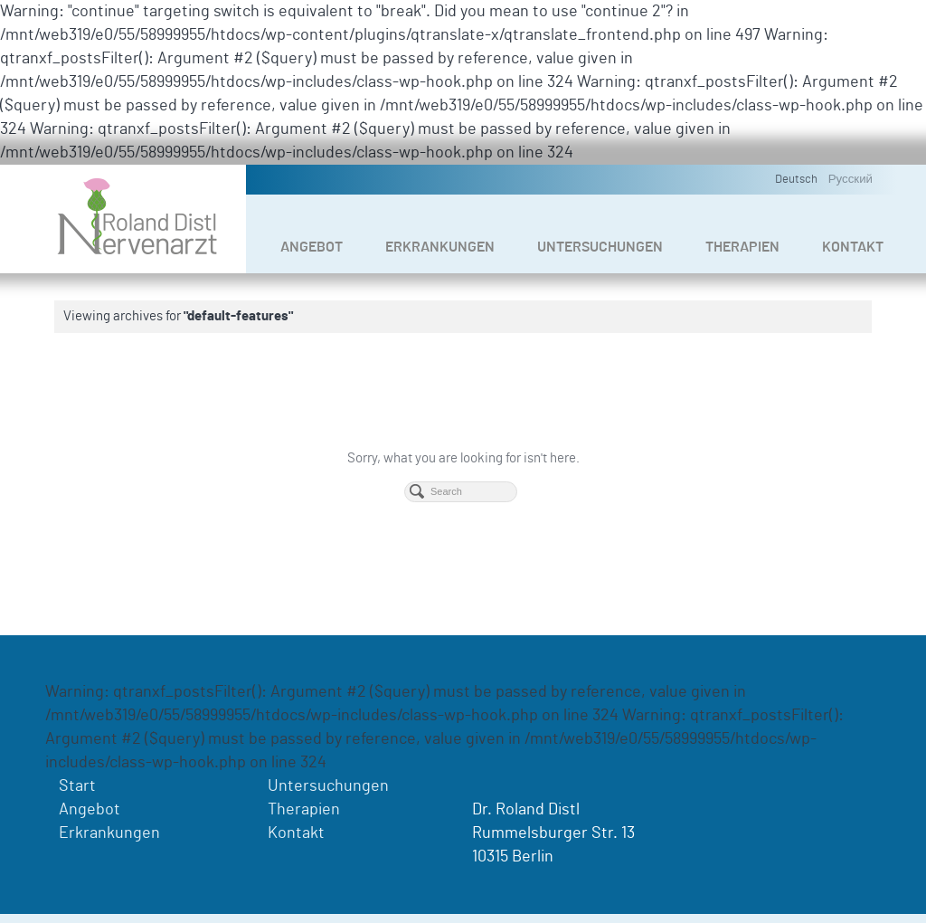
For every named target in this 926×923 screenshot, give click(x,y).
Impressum (715, 904)
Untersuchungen (600, 247)
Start (77, 786)
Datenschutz (791, 904)
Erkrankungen (440, 247)
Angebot (311, 247)
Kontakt (852, 247)
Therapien (742, 247)
